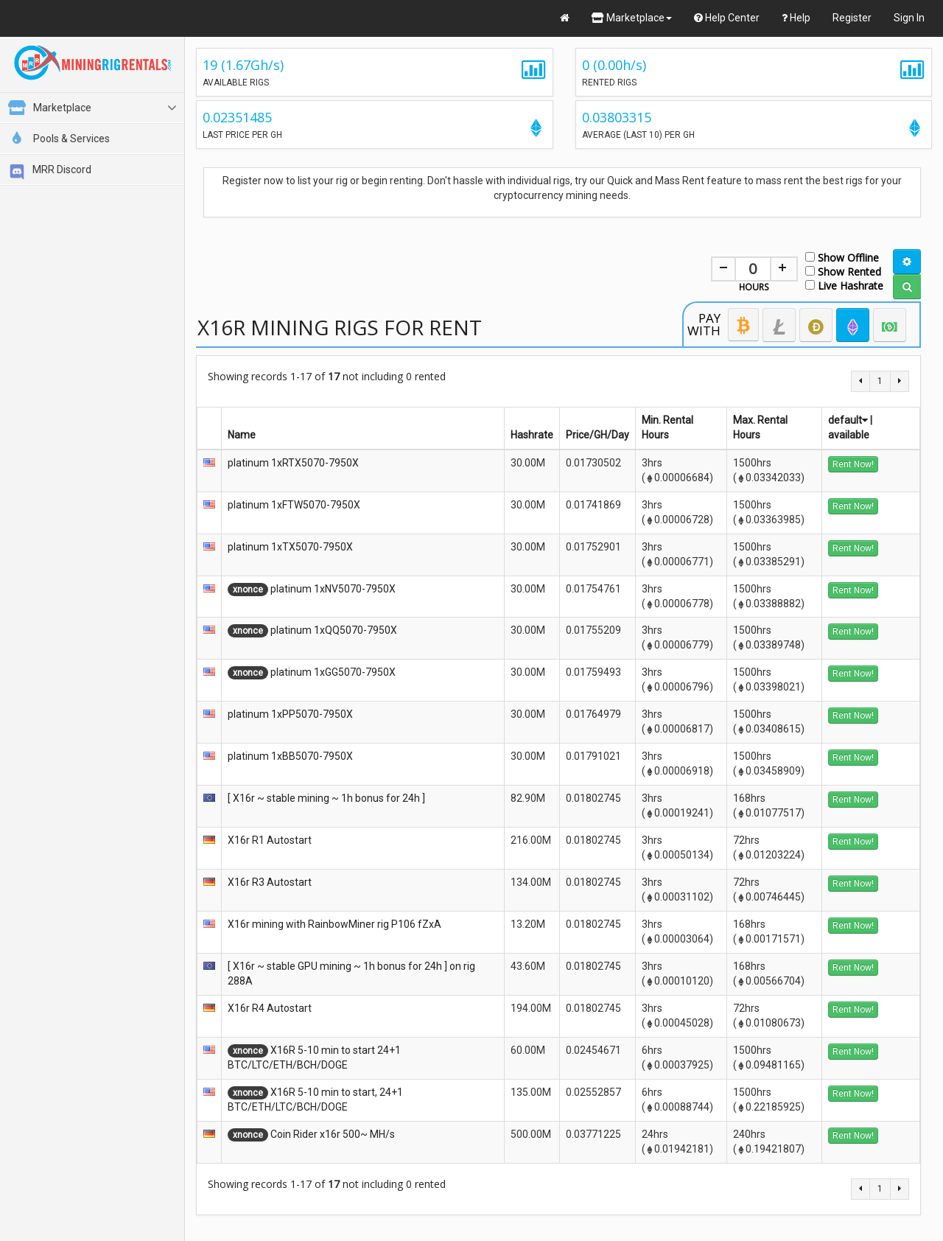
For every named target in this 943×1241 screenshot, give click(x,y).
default (848, 420)
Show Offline (842, 257)
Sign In (909, 18)
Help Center (727, 18)
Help (796, 18)
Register (852, 18)
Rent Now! (853, 464)
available (848, 435)
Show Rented (843, 271)
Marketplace (632, 18)
